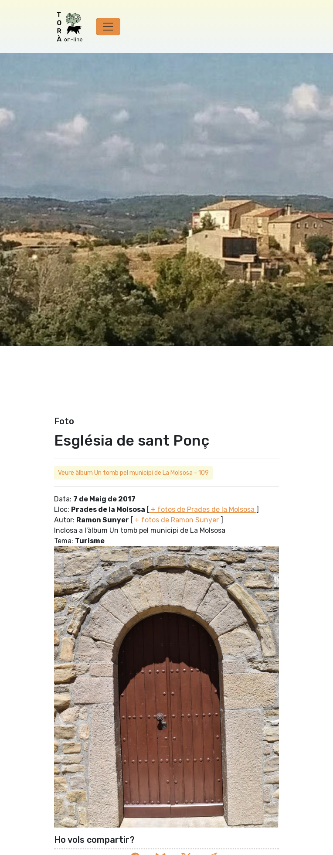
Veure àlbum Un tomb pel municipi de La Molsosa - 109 (133, 473)
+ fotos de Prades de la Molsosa (202, 509)
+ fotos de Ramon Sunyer (177, 520)
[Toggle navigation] (108, 26)
